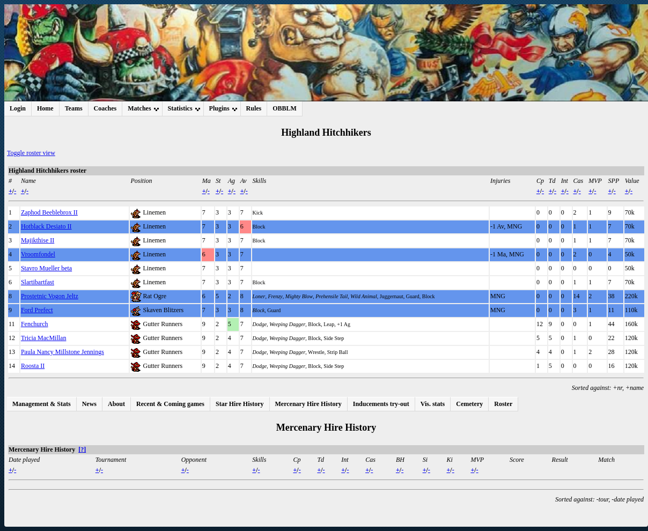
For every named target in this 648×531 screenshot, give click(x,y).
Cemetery (469, 404)
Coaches (105, 108)
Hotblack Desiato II (46, 226)
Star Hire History (240, 404)
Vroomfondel (38, 254)
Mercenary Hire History (308, 404)
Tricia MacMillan (44, 338)
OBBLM (285, 108)
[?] (82, 449)
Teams (74, 108)
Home (45, 108)
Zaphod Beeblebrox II (49, 212)
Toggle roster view (31, 153)
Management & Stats (41, 404)
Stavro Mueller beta (46, 268)
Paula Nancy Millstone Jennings (62, 352)
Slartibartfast (37, 282)
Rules (254, 108)
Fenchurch (34, 324)
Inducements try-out (381, 404)
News (89, 404)
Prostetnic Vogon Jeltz (49, 296)
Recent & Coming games (170, 404)
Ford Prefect (37, 310)
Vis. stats (433, 404)
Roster (503, 404)
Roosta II (33, 366)
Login (18, 108)
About (116, 404)
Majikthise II (37, 240)
